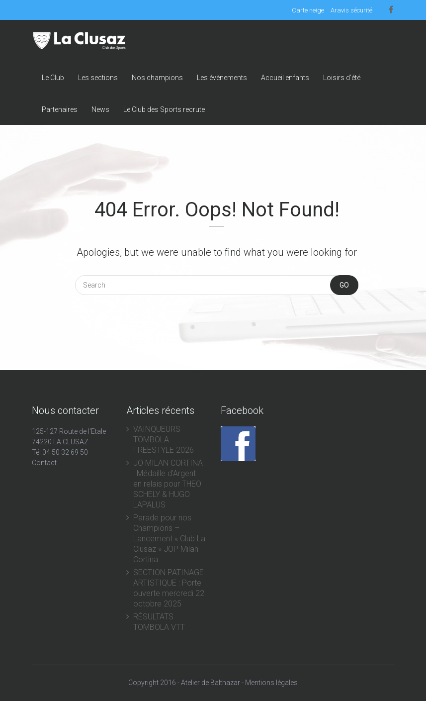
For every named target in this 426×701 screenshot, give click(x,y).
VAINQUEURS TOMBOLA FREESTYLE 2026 (163, 439)
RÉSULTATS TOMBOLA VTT (159, 622)
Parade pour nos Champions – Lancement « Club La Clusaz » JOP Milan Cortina (169, 538)
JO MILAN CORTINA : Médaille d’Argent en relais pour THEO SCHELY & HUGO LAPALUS (168, 483)
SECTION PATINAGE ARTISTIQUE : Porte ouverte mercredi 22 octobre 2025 (168, 588)
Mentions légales (271, 683)
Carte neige (308, 10)
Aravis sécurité (351, 10)
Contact (44, 463)
